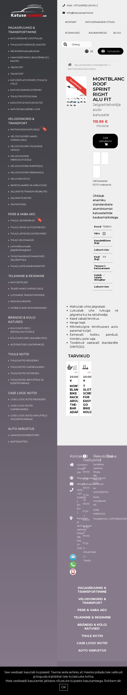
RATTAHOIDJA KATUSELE (82, 69)
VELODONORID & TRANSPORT (91, 65)
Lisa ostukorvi (105, 141)
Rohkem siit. (112, 681)
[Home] (70, 65)
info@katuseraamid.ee (80, 12)
